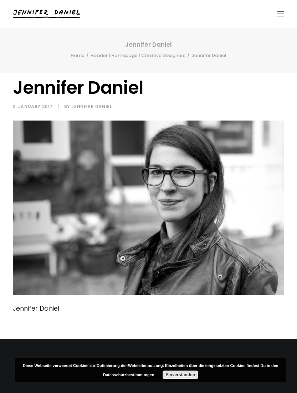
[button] (280, 14)
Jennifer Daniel (91, 106)
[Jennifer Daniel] (46, 14)
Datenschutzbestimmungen (128, 375)
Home (78, 55)
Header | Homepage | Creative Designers (138, 55)
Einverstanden (180, 374)
